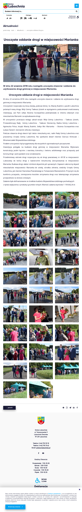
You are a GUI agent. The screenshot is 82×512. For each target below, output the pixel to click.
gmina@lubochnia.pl (43, 448)
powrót (9, 407)
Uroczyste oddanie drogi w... (35, 30)
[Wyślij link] (70, 407)
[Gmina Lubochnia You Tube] (43, 453)
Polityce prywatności (54, 493)
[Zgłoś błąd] (63, 407)
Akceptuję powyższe (15, 507)
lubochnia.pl (14, 5)
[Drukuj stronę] (73, 407)
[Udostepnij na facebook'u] (77, 407)
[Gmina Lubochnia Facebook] (39, 453)
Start (12, 30)
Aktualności (20, 30)
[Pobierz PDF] (67, 407)
